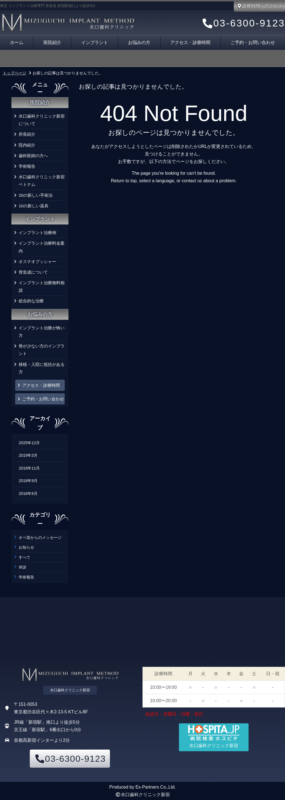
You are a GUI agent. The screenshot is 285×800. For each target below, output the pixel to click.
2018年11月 (29, 468)
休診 (22, 567)
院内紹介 (27, 145)
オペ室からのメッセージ (40, 537)
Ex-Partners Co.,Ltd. (156, 787)
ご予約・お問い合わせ (43, 399)
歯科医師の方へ (33, 155)
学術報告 (27, 166)
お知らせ (26, 547)
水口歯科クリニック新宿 (145, 794)
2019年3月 (28, 455)
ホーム (16, 42)
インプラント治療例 (37, 232)
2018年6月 (28, 493)
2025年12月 (29, 443)
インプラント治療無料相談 (42, 286)
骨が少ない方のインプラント (42, 350)
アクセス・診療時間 (190, 42)
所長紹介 (27, 134)
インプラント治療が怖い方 (42, 331)
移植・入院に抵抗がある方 (42, 368)
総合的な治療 (31, 300)
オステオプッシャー (37, 261)
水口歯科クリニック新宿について (42, 120)
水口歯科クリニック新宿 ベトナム (42, 180)
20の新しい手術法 (36, 195)
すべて (24, 557)
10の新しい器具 (33, 205)
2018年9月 (28, 480)
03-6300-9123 (243, 23)
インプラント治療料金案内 (42, 247)
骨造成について (33, 272)
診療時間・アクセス (259, 6)
